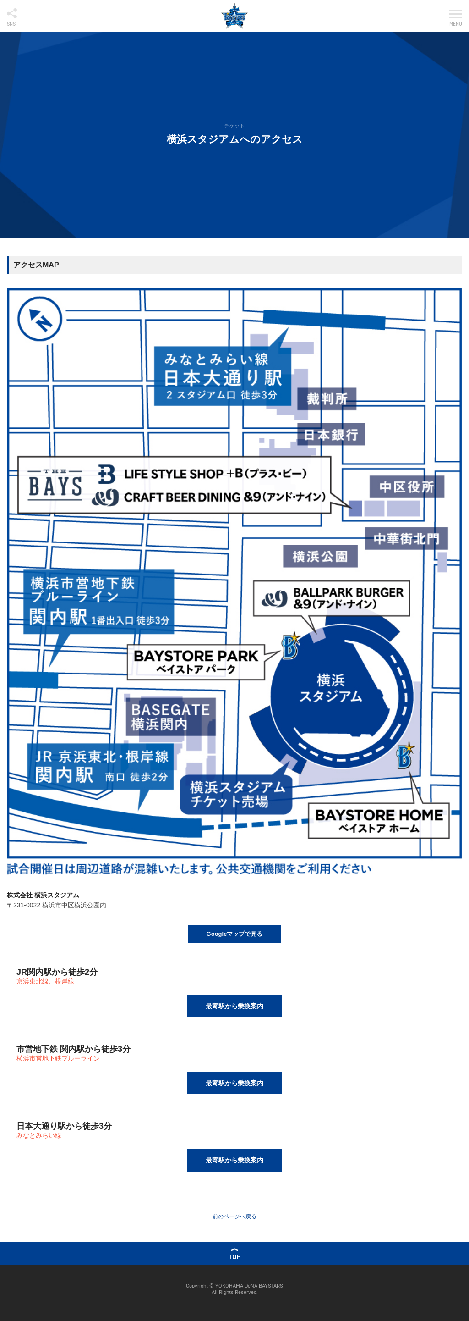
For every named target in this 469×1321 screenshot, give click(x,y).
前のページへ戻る (234, 1216)
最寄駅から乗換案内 (234, 1006)
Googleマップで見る (235, 933)
